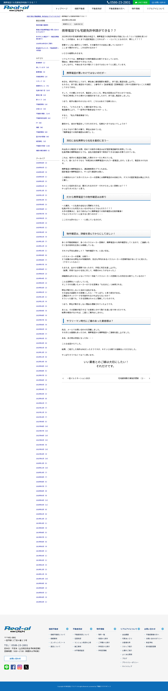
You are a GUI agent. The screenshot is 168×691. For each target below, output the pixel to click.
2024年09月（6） (42, 255)
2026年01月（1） (42, 186)
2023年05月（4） (42, 329)
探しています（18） (43, 67)
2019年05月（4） (42, 546)
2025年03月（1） (42, 227)
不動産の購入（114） (43, 113)
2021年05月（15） (42, 440)
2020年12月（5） (42, 463)
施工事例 (78, 646)
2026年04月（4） (42, 172)
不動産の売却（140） (43, 146)
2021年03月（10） (42, 449)
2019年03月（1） (42, 555)
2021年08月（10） (42, 426)
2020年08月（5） (42, 482)
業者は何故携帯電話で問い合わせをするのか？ (47, 31)
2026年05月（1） (42, 167)
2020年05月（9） (42, 495)
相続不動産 (80, 8)
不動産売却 (97, 8)
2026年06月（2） (42, 163)
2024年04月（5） (42, 278)
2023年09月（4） (42, 311)
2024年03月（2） (42, 283)
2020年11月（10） (42, 468)
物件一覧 (101, 634)
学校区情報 (102, 650)
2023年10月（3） (42, 306)
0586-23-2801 (118, 2)
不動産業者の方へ (117, 8)
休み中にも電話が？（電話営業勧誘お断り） (47, 37)
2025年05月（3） (42, 218)
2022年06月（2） (42, 380)
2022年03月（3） (42, 394)
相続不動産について (58, 634)
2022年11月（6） (42, 357)
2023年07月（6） (42, 320)
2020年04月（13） (42, 500)
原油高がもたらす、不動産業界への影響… (47, 49)
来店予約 (149, 642)
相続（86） (40, 127)
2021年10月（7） (42, 417)
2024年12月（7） (42, 241)
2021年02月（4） (42, 454)
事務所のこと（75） (43, 86)
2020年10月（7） (42, 472)
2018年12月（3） (42, 569)
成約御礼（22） (41, 141)
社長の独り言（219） (43, 90)
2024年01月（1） (42, 292)
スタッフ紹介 (127, 646)
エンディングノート (58, 642)
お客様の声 (126, 642)
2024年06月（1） (42, 269)
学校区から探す (104, 646)
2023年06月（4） (42, 324)
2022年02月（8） (42, 398)
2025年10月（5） (42, 200)
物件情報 (136, 8)
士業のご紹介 (127, 650)
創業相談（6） (41, 72)
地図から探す (103, 638)
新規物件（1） (41, 63)
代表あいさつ (127, 638)
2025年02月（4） (42, 232)
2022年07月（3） (42, 375)
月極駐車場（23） (42, 76)
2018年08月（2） (42, 588)
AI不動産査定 (79, 650)
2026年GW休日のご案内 (44, 43)
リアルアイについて (155, 8)
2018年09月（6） (42, 583)
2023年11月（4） (42, 301)
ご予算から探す (104, 642)
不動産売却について (82, 634)
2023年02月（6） (42, 343)
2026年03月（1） (42, 177)
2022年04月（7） (42, 389)
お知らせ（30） (41, 109)
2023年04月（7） (42, 334)
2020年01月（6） (42, 514)
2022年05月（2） (42, 384)
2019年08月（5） (42, 532)
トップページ (62, 8)
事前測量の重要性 (42, 25)
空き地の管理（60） (43, 136)
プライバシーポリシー (130, 662)
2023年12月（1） (42, 297)
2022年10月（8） (42, 361)
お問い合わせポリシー (154, 638)
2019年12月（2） (42, 519)
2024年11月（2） (42, 246)
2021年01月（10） (42, 458)
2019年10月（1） (42, 523)
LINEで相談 (141, 2)
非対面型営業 (151, 646)
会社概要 (125, 634)
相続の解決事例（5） (43, 150)
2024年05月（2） (42, 274)
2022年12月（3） (42, 352)
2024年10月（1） (42, 251)
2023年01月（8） (42, 347)
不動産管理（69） (42, 132)
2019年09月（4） (42, 528)
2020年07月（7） (42, 486)
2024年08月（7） (42, 260)
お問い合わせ (159, 2)
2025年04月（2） (42, 223)
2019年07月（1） (42, 537)
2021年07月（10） (42, 431)
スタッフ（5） (41, 81)
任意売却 (78, 638)
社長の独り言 (78, 24)
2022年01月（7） (42, 403)
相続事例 (54, 638)
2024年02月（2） (42, 287)
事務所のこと (67, 24)
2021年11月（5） (42, 412)
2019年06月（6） (42, 542)
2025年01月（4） (42, 237)
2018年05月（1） (42, 592)
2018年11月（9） (42, 574)
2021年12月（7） (42, 408)
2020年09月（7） (42, 477)
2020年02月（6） (42, 509)
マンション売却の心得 (83, 642)
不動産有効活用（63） (43, 118)
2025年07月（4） (42, 214)
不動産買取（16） (42, 104)
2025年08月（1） (42, 209)
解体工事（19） (41, 95)
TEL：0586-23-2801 (16, 645)
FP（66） (39, 123)
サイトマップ (127, 666)
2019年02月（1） (42, 560)
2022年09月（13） (42, 366)
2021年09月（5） (42, 421)
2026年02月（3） (42, 181)
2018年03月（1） (42, 602)
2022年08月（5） (42, 371)
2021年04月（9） (42, 445)
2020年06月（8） (42, 491)
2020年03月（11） (42, 505)
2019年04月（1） (42, 551)
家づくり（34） (41, 99)
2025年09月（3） (42, 204)
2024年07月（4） (42, 264)
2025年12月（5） (42, 190)
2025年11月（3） (42, 195)
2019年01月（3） (42, 565)
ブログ (124, 658)
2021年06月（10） (42, 435)
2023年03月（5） (42, 338)
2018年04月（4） (42, 597)
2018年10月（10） (42, 579)
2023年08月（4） (42, 315)
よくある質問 (127, 654)
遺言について (55, 646)
